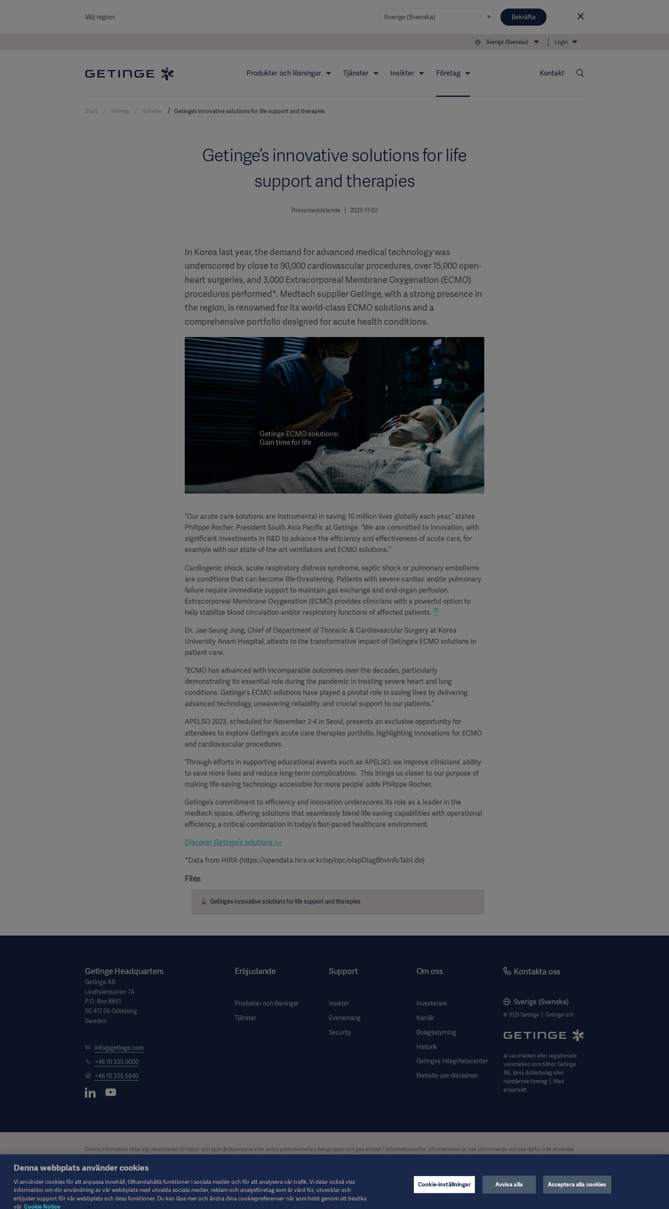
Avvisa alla (508, 1190)
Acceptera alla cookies (577, 1190)
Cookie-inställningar (444, 1190)
